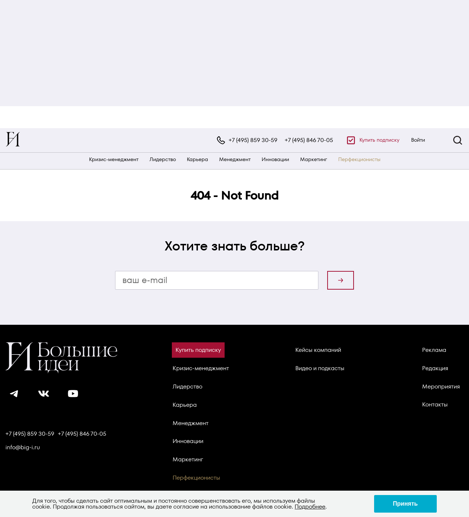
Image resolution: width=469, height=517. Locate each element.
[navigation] (234, 140)
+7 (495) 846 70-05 (309, 140)
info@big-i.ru (22, 447)
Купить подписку (379, 140)
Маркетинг (313, 159)
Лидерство (162, 159)
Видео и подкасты (319, 368)
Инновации (275, 159)
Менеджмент (235, 159)
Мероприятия (441, 386)
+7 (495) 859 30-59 (253, 140)
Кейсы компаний (318, 350)
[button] (458, 140)
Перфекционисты (359, 159)
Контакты (435, 404)
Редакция (435, 368)
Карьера (197, 159)
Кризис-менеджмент (114, 159)
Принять (405, 504)
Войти (418, 140)
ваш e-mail (144, 280)
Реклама (434, 350)
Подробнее (310, 506)
